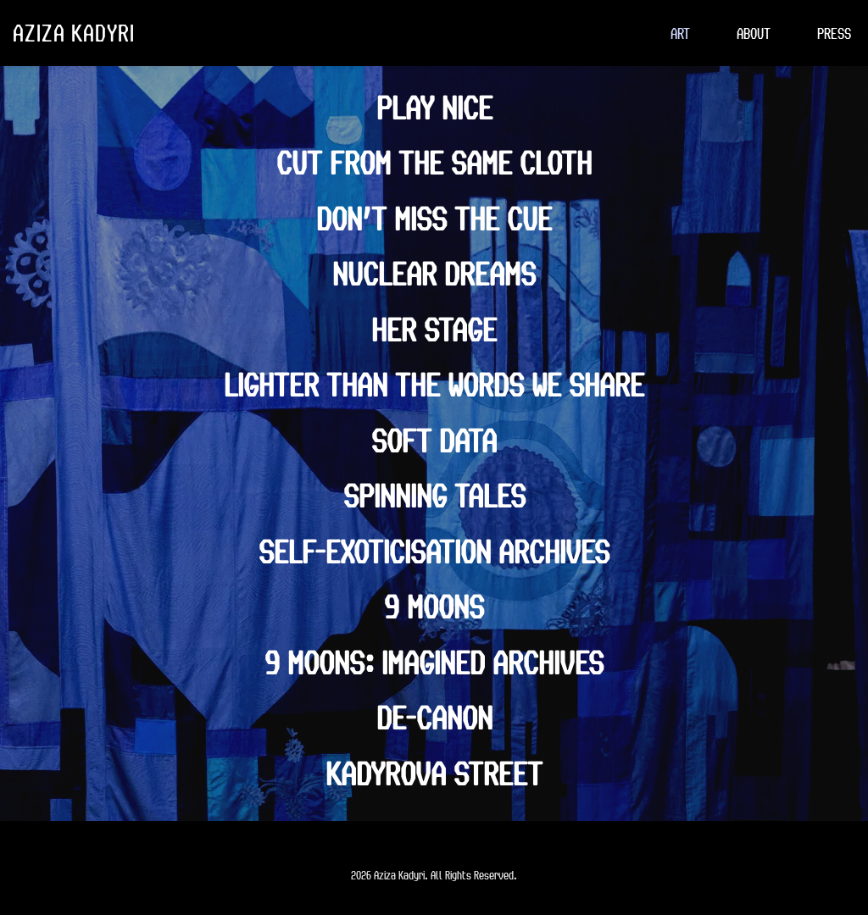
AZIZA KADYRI (74, 32)
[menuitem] (680, 33)
